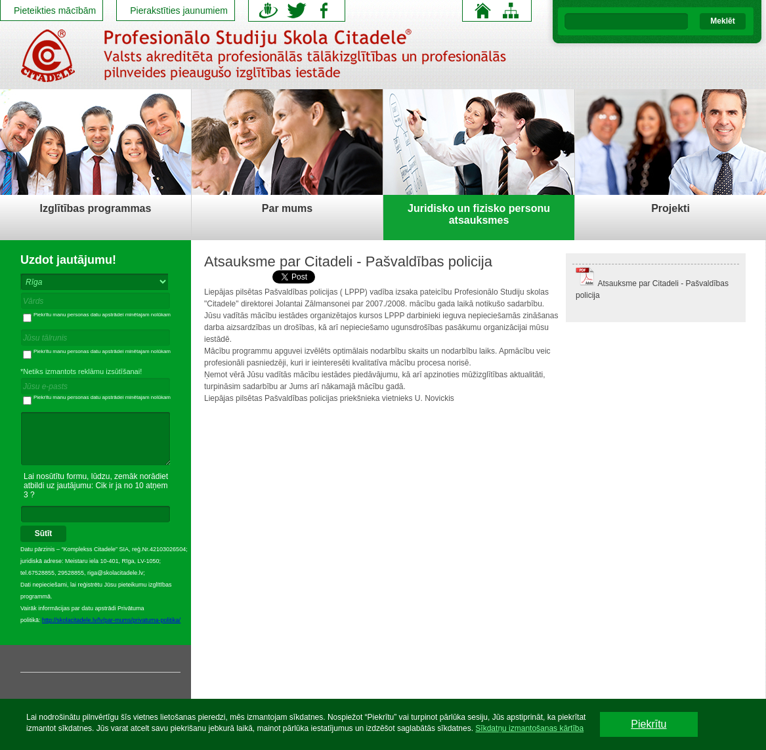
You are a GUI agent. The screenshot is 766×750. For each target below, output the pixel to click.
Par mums (287, 208)
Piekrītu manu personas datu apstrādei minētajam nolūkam (97, 315)
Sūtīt (44, 533)
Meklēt (722, 21)
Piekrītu (648, 724)
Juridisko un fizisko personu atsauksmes (479, 214)
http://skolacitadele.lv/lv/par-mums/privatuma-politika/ (111, 620)
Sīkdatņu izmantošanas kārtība (529, 728)
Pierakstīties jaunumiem (179, 10)
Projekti (670, 208)
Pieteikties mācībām (55, 10)
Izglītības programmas (96, 208)
